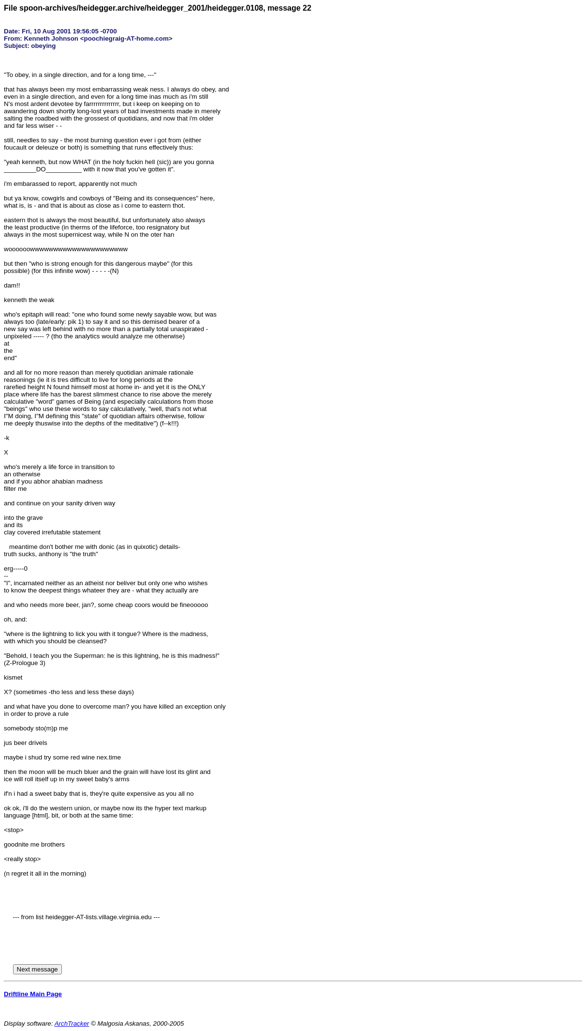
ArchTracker (72, 1023)
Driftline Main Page (33, 994)
